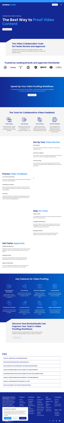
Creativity (39, 396)
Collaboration (40, 395)
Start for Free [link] (7, 29)
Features (21, 396)
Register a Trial (49, 397)
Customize (7, 418)
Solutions (31, 393)
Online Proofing (40, 403)
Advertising (30, 395)
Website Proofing (39, 408)
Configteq (57, 410)
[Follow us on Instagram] (53, 416)
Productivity (39, 398)
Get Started (48, 394)
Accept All (23, 418)
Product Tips (40, 401)
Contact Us (58, 1)
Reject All (15, 418)
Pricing (20, 395)
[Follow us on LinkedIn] (56, 416)
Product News (40, 400)
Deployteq (57, 409)
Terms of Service (57, 397)
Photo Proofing (40, 411)
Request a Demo (48, 401)
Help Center (48, 406)
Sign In (47, 398)
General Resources (21, 400)
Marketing (30, 399)
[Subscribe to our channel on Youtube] (60, 416)
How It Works (22, 398)
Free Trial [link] (55, 4)
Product (22, 393)
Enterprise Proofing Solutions (21, 404)
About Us (57, 395)
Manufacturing (31, 401)
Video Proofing (40, 404)
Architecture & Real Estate (31, 406)
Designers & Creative (31, 397)
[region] (15, 414)
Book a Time (48, 403)
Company (58, 393)
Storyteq (57, 407)
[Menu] (61, 4)
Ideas (39, 393)
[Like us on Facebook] (50, 416)
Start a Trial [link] (32, 95)
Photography (31, 409)
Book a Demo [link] (17, 333)
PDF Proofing (40, 406)
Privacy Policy (58, 399)
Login (52, 1)
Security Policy (58, 401)
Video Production (30, 403)
